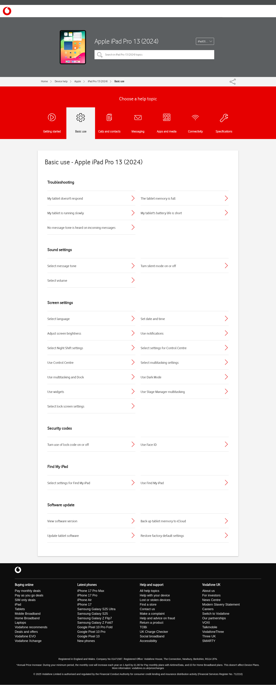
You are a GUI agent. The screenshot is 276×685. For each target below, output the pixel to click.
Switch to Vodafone (215, 614)
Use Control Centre (60, 362)
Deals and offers (26, 632)
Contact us (147, 609)
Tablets (20, 609)
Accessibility (148, 641)
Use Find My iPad (152, 483)
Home (44, 81)
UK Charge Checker (154, 632)
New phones (86, 641)
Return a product (151, 623)
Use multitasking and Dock (65, 377)
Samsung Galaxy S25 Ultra (96, 609)
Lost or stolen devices (155, 600)
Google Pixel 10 (88, 636)
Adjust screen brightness (64, 333)
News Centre (211, 600)
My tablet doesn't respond (65, 198)
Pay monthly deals (28, 591)
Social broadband (152, 636)
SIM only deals (25, 600)
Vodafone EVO (25, 636)
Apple (77, 81)
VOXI (206, 623)
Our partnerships (214, 618)
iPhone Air (84, 600)
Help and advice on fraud (157, 618)
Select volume (57, 280)
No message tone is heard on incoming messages (81, 228)
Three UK (209, 636)
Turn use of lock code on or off (68, 445)
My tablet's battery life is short (161, 213)
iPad (18, 604)
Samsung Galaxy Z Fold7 (95, 623)
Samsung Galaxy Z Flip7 (94, 618)
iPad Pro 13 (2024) (98, 81)
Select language (58, 319)
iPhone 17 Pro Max (90, 591)
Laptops (20, 623)
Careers (208, 609)
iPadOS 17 (203, 41)
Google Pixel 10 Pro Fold (94, 627)
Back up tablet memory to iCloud (163, 521)
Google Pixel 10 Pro (91, 632)
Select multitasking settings (160, 362)
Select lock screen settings (65, 406)
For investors (211, 595)
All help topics (149, 591)
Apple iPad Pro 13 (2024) (126, 41)
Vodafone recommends (31, 627)
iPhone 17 (84, 604)
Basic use (119, 81)
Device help (61, 81)
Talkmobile (209, 627)
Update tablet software (63, 536)
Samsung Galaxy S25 (92, 614)
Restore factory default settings (162, 536)
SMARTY (208, 641)
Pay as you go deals (29, 595)
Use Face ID (149, 445)
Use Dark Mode (151, 377)
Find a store (148, 604)
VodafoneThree (213, 632)
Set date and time (153, 319)
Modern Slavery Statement (221, 604)
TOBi (143, 627)
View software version (62, 521)
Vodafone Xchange (28, 641)
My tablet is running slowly (65, 213)
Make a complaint (152, 614)
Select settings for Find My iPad (68, 483)
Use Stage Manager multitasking (163, 392)
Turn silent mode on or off (158, 266)
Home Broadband (27, 618)
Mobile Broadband (27, 614)
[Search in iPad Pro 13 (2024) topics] (154, 54)
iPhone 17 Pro (87, 595)
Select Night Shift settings (65, 348)
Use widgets (55, 392)
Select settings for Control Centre (164, 348)
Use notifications (152, 333)
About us (208, 591)
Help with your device (155, 595)
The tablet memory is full (158, 198)
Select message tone (61, 266)
